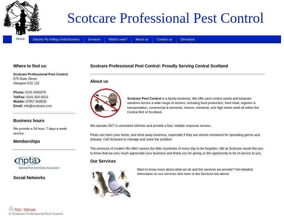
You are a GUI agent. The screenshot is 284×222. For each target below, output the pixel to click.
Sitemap (30, 209)
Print (15, 209)
